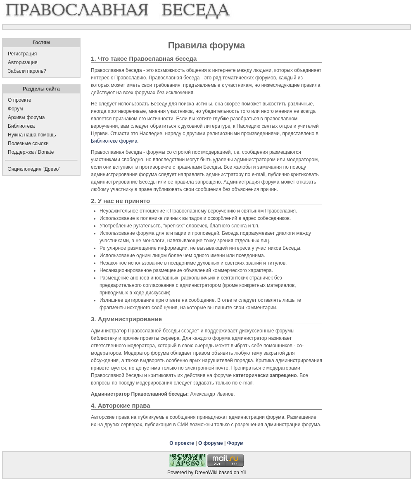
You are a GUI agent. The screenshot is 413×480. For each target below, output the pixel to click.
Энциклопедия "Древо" (34, 169)
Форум (235, 443)
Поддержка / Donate (31, 152)
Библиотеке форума (114, 141)
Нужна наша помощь (32, 135)
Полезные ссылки (28, 143)
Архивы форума (26, 117)
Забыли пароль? (27, 71)
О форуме (210, 443)
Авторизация (23, 62)
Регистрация (22, 54)
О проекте (181, 443)
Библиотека (21, 126)
